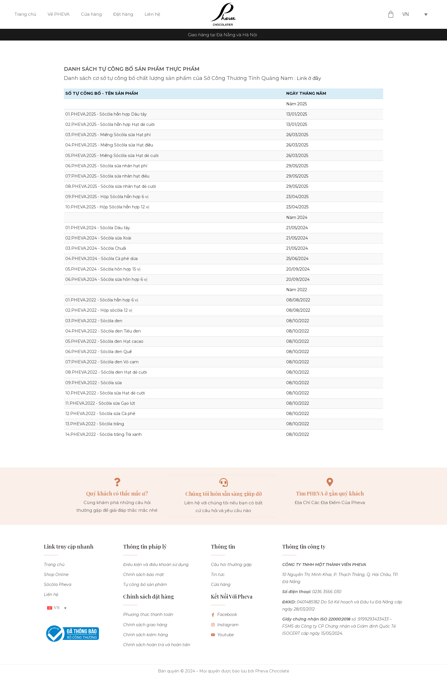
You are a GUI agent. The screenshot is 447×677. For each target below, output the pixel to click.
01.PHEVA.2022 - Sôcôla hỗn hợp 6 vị (101, 300)
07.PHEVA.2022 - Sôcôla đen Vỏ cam (102, 361)
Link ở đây (310, 78)
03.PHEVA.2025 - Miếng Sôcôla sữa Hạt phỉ (108, 134)
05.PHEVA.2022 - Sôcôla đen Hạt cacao (104, 341)
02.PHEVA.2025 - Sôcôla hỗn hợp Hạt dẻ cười (110, 124)
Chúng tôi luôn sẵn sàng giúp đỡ (223, 493)
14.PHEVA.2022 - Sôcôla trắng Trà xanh (103, 434)
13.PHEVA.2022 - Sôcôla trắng (94, 423)
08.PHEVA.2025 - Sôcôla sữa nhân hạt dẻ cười (110, 186)
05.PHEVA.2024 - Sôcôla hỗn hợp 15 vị (103, 269)
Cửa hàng (91, 14)
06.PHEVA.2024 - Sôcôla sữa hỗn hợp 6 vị (106, 279)
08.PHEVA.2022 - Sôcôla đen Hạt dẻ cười (106, 372)
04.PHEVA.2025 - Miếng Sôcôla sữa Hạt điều (109, 145)
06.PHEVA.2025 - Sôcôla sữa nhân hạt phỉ (106, 165)
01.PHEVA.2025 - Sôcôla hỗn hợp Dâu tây (106, 114)
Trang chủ (25, 14)
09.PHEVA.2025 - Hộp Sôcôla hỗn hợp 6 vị (107, 196)
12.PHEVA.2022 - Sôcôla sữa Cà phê (100, 413)
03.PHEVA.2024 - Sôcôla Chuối (95, 248)
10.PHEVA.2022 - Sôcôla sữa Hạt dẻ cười (105, 393)
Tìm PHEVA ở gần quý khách (330, 493)
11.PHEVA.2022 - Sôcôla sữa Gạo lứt (100, 403)
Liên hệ (152, 14)
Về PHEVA (59, 14)
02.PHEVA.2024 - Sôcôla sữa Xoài (98, 238)
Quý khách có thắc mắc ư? (117, 493)
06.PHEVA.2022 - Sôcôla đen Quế (98, 351)
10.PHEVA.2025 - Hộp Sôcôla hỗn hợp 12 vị (107, 206)
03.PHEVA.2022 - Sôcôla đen (93, 320)
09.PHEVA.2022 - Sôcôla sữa (93, 382)
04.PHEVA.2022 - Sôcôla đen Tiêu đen (103, 331)
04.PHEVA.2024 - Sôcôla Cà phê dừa (101, 258)
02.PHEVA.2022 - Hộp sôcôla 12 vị (98, 310)
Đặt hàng (123, 14)
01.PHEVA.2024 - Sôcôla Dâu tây (97, 227)
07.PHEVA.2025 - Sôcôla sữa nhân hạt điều (107, 176)
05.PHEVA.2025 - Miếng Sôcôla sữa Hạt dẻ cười (112, 155)
